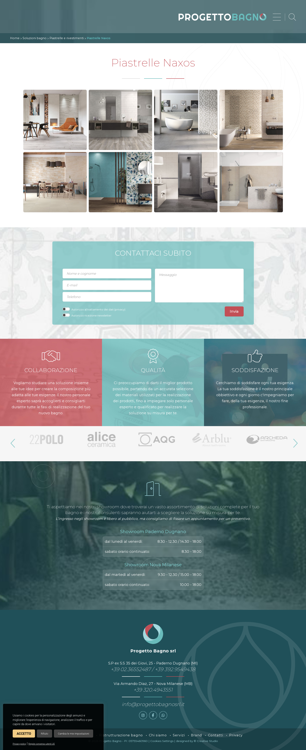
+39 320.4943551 (153, 690)
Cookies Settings (161, 741)
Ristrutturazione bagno (121, 735)
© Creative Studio (206, 741)
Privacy (236, 735)
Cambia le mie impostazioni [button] (73, 733)
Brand (196, 735)
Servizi (179, 735)
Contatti (215, 735)
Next (294, 442)
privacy (120, 309)
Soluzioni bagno (34, 38)
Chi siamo (158, 735)
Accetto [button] (24, 734)
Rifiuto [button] (44, 733)
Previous (12, 442)
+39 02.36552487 (131, 669)
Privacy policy (19, 744)
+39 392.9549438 (175, 669)
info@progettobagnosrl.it (153, 704)
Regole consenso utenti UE (41, 744)
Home (15, 38)
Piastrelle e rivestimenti (66, 38)
